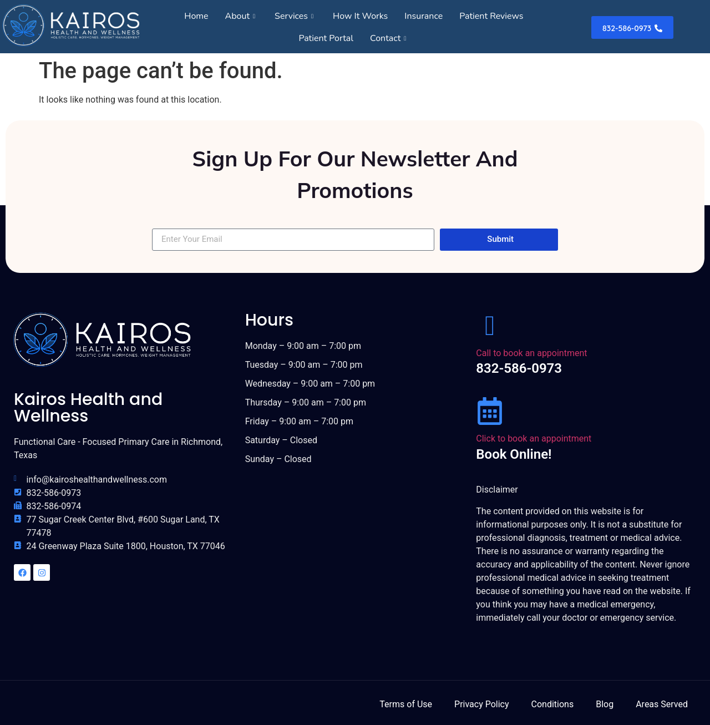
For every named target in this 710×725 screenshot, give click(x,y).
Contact (389, 38)
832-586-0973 (519, 368)
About (241, 16)
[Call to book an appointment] (490, 325)
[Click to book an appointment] (490, 411)
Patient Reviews (491, 16)
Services (295, 16)
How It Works (360, 16)
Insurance (423, 16)
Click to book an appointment (533, 438)
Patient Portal (325, 38)
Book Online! (513, 454)
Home (196, 16)
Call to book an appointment (531, 353)
